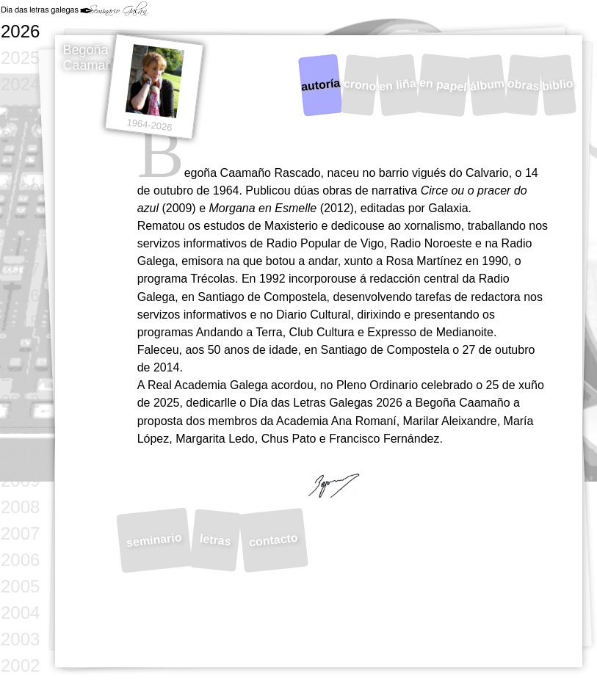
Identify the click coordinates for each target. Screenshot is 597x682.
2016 (20, 295)
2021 (20, 163)
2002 (20, 665)
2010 (20, 454)
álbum (487, 85)
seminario (154, 541)
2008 (20, 507)
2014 (20, 348)
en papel (443, 85)
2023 (20, 110)
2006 (20, 560)
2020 (20, 190)
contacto (273, 540)
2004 (20, 613)
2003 (20, 639)
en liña (397, 85)
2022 (20, 137)
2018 (20, 243)
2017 (20, 269)
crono (360, 85)
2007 (20, 533)
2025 (20, 58)
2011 (20, 428)
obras (523, 84)
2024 (20, 84)
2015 (20, 322)
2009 (20, 480)
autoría (320, 85)
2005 (20, 586)
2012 (20, 401)
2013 (20, 375)
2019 (20, 216)
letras (215, 540)
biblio (558, 84)
